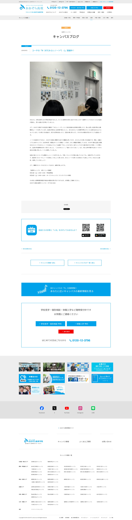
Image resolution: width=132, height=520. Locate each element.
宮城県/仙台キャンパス (36, 461)
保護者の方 (95, 1)
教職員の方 (87, 1)
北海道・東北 (67, 17)
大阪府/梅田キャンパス (69, 486)
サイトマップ (104, 517)
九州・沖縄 (105, 17)
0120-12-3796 (57, 8)
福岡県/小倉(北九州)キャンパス (38, 501)
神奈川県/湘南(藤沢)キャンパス (87, 471)
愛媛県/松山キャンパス (36, 497)
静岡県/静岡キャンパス (53, 479)
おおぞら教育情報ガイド (67, 428)
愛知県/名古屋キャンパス (102, 479)
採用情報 (67, 517)
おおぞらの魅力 (63, 12)
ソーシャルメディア (94, 517)
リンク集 (111, 517)
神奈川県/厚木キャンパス (102, 471)
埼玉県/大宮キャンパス (102, 466)
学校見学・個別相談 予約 (77, 8)
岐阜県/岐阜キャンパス (53, 482)
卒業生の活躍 (91, 12)
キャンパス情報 (23, 18)
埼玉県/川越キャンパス (85, 466)
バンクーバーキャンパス (37, 509)
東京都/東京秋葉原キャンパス (71, 469)
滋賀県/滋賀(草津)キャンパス (38, 486)
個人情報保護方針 (75, 517)
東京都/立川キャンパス (102, 469)
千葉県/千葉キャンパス (53, 469)
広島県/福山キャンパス (69, 494)
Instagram (80, 413)
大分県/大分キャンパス (36, 504)
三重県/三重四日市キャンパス (38, 482)
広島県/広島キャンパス (85, 494)
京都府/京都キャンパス (53, 486)
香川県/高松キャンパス (102, 494)
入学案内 (109, 12)
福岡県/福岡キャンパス (53, 501)
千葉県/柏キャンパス (36, 469)
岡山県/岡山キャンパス (36, 494)
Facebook (42, 413)
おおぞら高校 (31, 9)
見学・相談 (101, 12)
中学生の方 (54, 1)
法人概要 (61, 517)
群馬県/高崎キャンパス (53, 466)
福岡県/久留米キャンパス (86, 501)
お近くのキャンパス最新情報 (106, 1)
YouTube (66, 413)
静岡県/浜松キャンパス (69, 479)
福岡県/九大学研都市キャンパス (71, 501)
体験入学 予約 (94, 8)
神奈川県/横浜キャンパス (70, 471)
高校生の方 (61, 1)
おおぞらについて (51, 12)
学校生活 (82, 12)
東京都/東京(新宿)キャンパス (87, 469)
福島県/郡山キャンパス (53, 461)
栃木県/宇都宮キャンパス (37, 466)
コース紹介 (74, 12)
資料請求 (108, 8)
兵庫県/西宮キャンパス (53, 489)
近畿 (91, 17)
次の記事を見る (104, 249)
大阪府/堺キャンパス (101, 486)
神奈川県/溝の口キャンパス (54, 471)
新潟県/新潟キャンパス (36, 474)
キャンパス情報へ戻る (48, 263)
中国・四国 (97, 17)
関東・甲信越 (76, 17)
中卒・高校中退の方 (70, 1)
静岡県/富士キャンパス (36, 479)
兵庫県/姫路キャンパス (85, 489)
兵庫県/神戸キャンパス (69, 489)
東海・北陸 (85, 17)
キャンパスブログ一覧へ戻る (85, 263)
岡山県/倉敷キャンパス (53, 494)
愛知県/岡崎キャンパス (85, 479)
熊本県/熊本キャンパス (53, 504)
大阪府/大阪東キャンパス (86, 486)
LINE (93, 413)
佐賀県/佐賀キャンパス (102, 501)
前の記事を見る (27, 249)
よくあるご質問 (85, 441)
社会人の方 (80, 1)
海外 (112, 17)
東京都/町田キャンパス (36, 471)
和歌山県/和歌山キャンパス (37, 489)
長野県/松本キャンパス (53, 474)
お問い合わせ (106, 441)
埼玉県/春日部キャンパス (70, 466)
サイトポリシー (84, 517)
